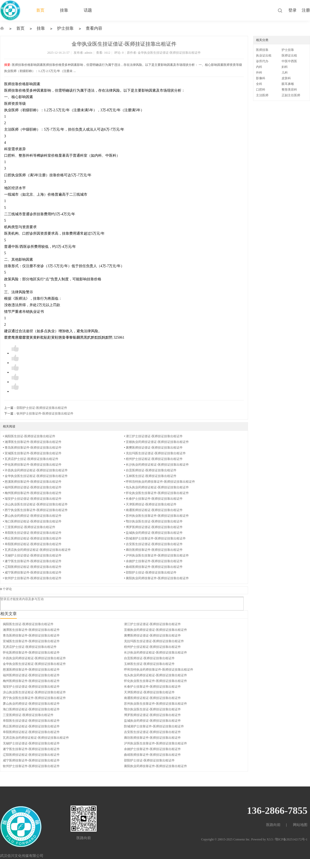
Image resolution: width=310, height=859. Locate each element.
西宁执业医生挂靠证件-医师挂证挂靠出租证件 (36, 510)
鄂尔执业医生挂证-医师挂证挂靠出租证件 (154, 521)
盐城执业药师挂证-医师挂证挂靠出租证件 (154, 533)
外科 (259, 72)
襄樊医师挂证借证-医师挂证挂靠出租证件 (154, 447)
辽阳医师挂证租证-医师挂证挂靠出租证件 (33, 567)
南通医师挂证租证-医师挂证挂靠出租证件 (154, 510)
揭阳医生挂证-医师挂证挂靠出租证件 (30, 436)
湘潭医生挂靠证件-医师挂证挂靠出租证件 (33, 442)
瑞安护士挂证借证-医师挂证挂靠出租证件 (33, 498)
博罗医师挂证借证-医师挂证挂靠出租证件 (154, 527)
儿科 (285, 72)
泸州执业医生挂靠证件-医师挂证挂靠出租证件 (157, 555)
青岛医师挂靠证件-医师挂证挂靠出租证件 (33, 447)
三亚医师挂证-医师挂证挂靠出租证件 (30, 527)
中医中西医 (289, 61)
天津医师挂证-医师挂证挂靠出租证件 (151, 504)
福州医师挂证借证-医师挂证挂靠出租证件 (33, 487)
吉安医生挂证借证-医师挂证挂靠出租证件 (154, 544)
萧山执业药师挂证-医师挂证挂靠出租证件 (33, 516)
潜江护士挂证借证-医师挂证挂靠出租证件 (154, 436)
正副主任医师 (291, 95)
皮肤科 (286, 78)
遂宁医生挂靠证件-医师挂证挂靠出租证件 (33, 561)
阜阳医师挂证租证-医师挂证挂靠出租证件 (33, 544)
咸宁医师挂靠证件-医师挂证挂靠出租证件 (33, 572)
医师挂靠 (262, 50)
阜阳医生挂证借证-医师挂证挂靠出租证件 (33, 533)
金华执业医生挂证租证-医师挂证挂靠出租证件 (36, 476)
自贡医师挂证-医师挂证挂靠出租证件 (151, 470)
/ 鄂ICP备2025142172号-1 (290, 839)
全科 (259, 84)
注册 (306, 10)
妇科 (285, 67)
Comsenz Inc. (242, 839)
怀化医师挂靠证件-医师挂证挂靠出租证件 (33, 464)
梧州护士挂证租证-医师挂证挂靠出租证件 (154, 459)
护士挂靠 (65, 28)
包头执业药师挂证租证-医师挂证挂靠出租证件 (157, 487)
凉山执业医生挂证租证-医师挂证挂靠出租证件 (36, 504)
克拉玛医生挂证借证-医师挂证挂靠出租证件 (156, 453)
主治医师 (262, 95)
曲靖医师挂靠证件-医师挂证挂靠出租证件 (154, 567)
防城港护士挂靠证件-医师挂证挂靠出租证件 (156, 538)
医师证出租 (289, 55)
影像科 (260, 78)
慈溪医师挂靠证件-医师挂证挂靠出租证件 (33, 481)
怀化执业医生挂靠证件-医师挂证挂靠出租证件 (157, 493)
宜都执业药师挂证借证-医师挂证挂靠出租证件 (157, 442)
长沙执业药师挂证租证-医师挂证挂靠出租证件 (157, 464)
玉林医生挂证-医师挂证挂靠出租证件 (151, 476)
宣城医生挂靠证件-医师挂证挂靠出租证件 (33, 453)
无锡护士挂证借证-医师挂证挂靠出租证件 (33, 555)
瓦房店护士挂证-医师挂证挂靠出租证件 (31, 459)
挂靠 (64, 10)
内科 (259, 67)
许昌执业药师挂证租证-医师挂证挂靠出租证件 (36, 470)
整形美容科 (289, 89)
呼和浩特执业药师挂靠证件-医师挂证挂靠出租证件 (160, 481)
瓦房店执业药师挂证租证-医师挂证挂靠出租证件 (38, 550)
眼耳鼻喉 (288, 84)
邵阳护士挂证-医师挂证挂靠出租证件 (42, 408)
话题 (88, 10)
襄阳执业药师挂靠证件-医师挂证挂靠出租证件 (157, 578)
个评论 (6, 589)
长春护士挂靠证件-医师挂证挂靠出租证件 (154, 498)
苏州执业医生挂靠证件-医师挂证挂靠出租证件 (157, 516)
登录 (292, 10)
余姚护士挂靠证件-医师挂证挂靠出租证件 (154, 561)
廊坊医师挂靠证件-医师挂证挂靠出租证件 (154, 550)
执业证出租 (264, 55)
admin (88, 52)
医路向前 (273, 825)
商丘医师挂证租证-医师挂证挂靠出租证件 (33, 538)
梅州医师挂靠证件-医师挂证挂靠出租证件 (33, 493)
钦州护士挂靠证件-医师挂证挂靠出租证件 (45, 413)
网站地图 (300, 825)
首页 (40, 10)
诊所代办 (262, 61)
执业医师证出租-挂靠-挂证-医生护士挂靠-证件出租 (2, 28)
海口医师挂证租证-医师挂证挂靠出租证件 (33, 521)
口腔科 (260, 89)
